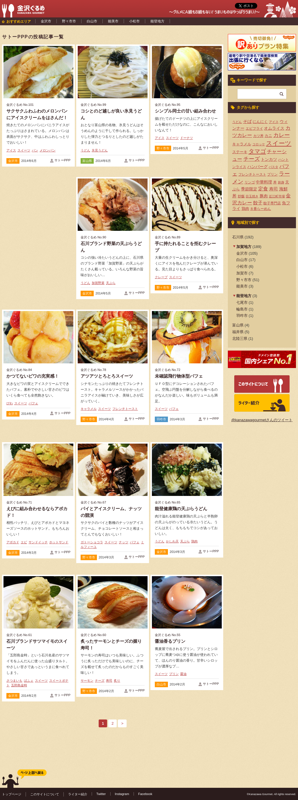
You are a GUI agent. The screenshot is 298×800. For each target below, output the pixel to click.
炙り (117, 680)
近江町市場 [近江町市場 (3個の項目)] (277, 196)
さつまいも (14, 680)
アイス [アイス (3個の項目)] (274, 122)
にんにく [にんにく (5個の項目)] (260, 121)
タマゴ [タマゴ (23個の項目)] (257, 151)
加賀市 (242, 273)
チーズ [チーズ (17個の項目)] (251, 159)
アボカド (12, 542)
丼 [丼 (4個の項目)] (275, 182)
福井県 (238, 332)
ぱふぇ (28, 680)
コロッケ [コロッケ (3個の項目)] (258, 144)
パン (35, 150)
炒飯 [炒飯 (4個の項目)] (241, 196)
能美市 (113, 21)
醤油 (183, 674)
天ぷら (111, 283)
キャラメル (89, 408)
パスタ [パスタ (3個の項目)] (273, 167)
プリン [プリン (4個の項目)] (272, 174)
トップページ (11, 794)
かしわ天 (172, 541)
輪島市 (242, 309)
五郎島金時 (19, 685)
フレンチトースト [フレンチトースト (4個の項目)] (252, 174)
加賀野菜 (98, 283)
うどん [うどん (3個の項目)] (237, 122)
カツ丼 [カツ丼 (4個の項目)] (258, 136)
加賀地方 (243, 246)
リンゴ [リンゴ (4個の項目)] (249, 182)
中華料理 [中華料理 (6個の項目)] (264, 182)
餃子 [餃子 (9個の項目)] (257, 202)
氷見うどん (100, 150)
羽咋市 (161, 419)
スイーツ (23, 150)
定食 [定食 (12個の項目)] (263, 189)
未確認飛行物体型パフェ (179, 376)
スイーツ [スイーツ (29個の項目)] (278, 143)
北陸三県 (239, 338)
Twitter (101, 794)
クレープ (161, 277)
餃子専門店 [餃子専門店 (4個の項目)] (272, 203)
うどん (85, 150)
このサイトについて (44, 794)
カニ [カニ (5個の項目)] (268, 135)
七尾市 (242, 302)
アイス (11, 150)
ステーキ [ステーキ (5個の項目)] (239, 152)
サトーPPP (62, 160)
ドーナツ (186, 138)
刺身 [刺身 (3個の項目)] (281, 182)
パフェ (33, 403)
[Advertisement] (38, 220)
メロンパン (48, 150)
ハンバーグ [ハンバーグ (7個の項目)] (257, 166)
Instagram (122, 794)
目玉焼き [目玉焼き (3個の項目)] (252, 196)
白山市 (92, 21)
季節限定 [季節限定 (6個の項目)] (249, 189)
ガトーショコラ (92, 542)
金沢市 (46, 21)
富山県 (87, 160)
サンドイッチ (38, 542)
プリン (174, 674)
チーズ (99, 680)
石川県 (238, 237)
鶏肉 (194, 541)
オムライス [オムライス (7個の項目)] (274, 128)
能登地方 (157, 21)
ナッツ (123, 542)
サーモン (87, 680)
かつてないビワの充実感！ (32, 376)
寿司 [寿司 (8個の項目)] (273, 189)
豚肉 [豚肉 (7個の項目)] (264, 196)
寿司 (109, 680)
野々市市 (69, 21)
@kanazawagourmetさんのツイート (261, 420)
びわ (9, 403)
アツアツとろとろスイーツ (107, 376)
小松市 (134, 21)
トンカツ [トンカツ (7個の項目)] (269, 159)
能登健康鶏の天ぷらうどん (181, 508)
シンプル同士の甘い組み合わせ (185, 110)
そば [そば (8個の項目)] (247, 121)
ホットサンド (58, 542)
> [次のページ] (122, 723)
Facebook (145, 794)
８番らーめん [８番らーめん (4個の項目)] (260, 209)
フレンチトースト (125, 408)
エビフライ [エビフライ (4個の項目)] (254, 128)
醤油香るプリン (170, 641)
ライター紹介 (77, 794)
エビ (24, 542)
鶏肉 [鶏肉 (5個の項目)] (245, 208)
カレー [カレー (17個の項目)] (281, 135)
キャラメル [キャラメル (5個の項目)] (241, 144)
